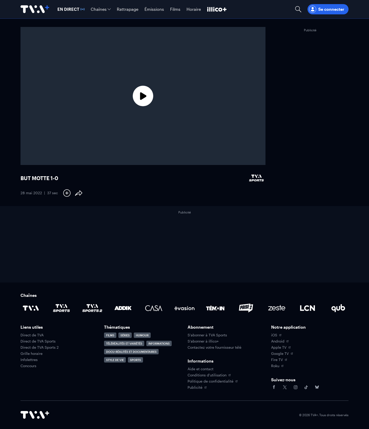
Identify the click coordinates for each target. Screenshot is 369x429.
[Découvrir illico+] (217, 9)
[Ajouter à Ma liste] (67, 193)
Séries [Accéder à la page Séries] (125, 335)
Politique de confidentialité (213, 381)
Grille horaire (31, 354)
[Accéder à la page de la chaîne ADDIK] (123, 308)
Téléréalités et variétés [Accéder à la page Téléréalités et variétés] (124, 343)
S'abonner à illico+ (203, 341)
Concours (28, 366)
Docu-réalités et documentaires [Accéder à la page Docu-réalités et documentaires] (131, 351)
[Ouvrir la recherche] (298, 9)
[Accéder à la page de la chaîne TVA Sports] (61, 308)
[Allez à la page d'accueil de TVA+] (34, 9)
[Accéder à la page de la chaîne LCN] (307, 308)
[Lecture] (142, 96)
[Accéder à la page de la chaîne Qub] (338, 308)
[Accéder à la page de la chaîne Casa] (154, 308)
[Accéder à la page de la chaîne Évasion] (184, 308)
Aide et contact (200, 369)
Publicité (197, 387)
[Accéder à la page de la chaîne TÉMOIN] (215, 308)
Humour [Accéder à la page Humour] (142, 335)
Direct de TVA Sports (38, 341)
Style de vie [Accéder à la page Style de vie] (115, 360)
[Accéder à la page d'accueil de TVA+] (34, 415)
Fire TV (279, 360)
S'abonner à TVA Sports (207, 335)
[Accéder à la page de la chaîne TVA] (30, 308)
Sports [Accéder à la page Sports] (135, 360)
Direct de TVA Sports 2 (39, 347)
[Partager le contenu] (79, 193)
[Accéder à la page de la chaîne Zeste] (276, 308)
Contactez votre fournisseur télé (214, 347)
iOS (276, 335)
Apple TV (281, 347)
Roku (277, 366)
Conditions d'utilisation (209, 375)
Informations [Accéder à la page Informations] (159, 343)
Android (280, 341)
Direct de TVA (32, 335)
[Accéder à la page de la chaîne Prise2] (246, 308)
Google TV (282, 354)
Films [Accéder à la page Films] (110, 335)
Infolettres (29, 360)
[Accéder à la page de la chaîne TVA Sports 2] (92, 308)
